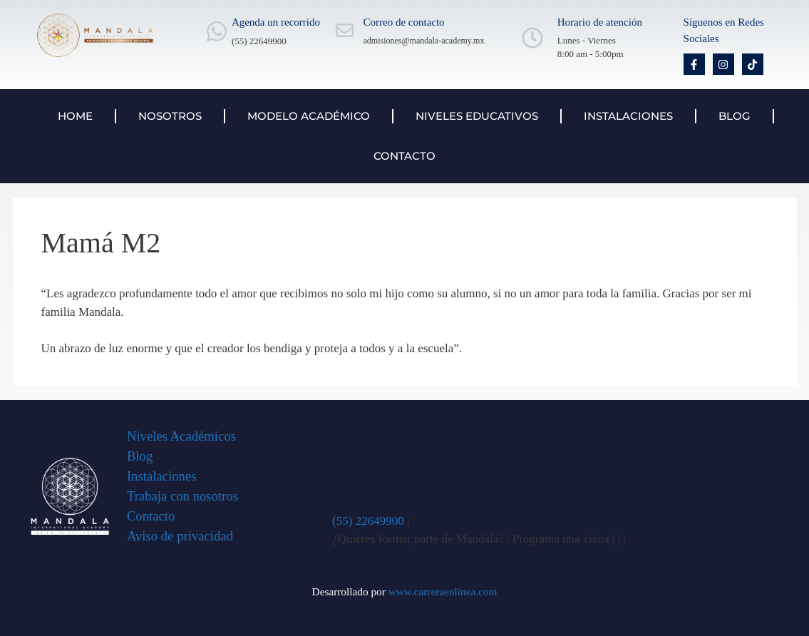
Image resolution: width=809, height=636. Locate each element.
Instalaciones (628, 116)
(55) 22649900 (368, 521)
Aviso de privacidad (180, 535)
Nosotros (170, 116)
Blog (734, 116)
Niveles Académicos (181, 436)
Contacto (404, 156)
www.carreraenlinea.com (443, 591)
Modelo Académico (308, 116)
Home (75, 116)
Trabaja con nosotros (182, 495)
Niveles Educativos (477, 116)
